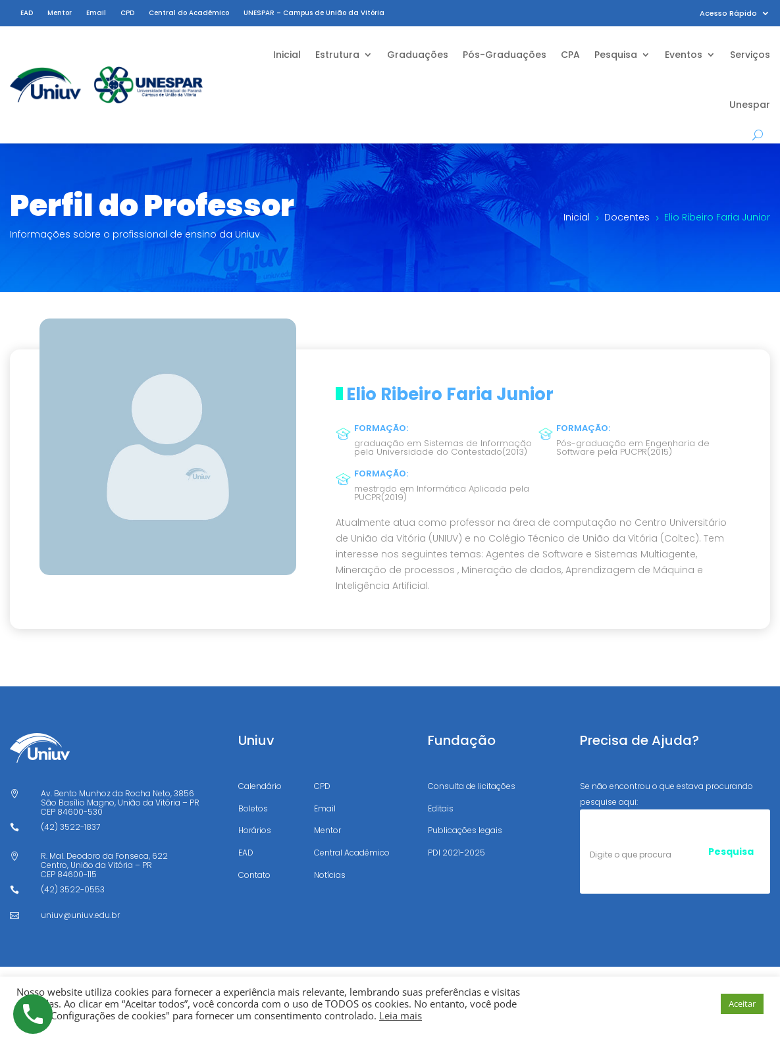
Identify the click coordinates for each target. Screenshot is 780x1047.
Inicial (287, 54)
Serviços (750, 54)
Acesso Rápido (728, 13)
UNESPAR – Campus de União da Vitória (314, 13)
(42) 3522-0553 (73, 889)
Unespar (749, 104)
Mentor (59, 13)
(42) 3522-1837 (70, 826)
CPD (127, 13)
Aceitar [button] (742, 1003)
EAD (26, 13)
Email (96, 13)
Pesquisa (615, 54)
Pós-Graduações (504, 54)
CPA (570, 54)
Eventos (683, 54)
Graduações (417, 54)
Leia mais (400, 1015)
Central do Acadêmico (189, 13)
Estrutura (337, 54)
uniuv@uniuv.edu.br (80, 915)
